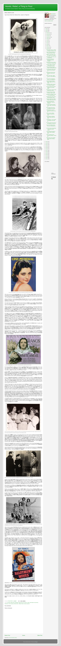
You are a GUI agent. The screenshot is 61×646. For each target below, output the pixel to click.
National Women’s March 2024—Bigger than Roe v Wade (51, 82)
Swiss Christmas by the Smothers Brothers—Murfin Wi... (51, 135)
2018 (47, 148)
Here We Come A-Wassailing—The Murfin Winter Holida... (51, 129)
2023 (47, 141)
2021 (47, 144)
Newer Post (7, 635)
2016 (47, 151)
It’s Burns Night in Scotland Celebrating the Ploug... (50, 65)
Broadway (16, 602)
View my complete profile (49, 20)
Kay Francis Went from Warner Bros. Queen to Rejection (50, 102)
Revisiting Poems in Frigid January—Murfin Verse (50, 92)
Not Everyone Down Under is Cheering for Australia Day (51, 63)
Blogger (36, 641)
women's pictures (27, 603)
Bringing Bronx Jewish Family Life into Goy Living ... (51, 90)
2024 (47, 31)
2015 (47, 153)
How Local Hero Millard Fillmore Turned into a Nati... (50, 114)
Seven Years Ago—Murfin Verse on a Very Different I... (50, 76)
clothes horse (21, 602)
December (48, 32)
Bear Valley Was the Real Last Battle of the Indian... (51, 108)
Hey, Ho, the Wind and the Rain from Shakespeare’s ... (51, 126)
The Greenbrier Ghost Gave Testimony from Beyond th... (51, 70)
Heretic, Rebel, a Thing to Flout (18, 6)
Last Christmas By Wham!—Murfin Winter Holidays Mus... (51, 132)
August (48, 38)
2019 (47, 147)
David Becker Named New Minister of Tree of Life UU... (50, 73)
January (48, 48)
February (48, 47)
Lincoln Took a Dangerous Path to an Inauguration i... (51, 79)
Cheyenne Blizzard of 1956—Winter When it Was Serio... (51, 99)
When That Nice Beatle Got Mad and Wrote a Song (50, 52)
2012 (47, 157)
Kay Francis (36, 602)
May (47, 42)
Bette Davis (12, 602)
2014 (47, 154)
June (47, 41)
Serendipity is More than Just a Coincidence (51, 57)
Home (23, 635)
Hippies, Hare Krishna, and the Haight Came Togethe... (51, 55)
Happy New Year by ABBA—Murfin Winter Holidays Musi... (51, 138)
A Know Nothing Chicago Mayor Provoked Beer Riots (51, 67)
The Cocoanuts (11, 603)
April (47, 44)
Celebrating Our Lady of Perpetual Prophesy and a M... (51, 111)
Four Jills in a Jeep (26, 602)
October (48, 35)
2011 (47, 158)
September (48, 37)
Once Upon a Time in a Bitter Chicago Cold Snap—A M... (51, 50)
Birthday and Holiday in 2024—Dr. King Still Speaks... (51, 95)
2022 (47, 143)
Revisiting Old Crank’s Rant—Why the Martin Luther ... (51, 97)
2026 (47, 28)
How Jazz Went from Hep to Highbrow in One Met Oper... (51, 87)
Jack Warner (32, 602)
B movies (8, 602)
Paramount (6, 603)
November (48, 34)
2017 (47, 150)
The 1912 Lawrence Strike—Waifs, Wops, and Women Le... (51, 105)
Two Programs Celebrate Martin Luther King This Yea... (50, 117)
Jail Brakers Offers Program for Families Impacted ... (51, 85)
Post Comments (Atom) (13, 637)
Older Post (39, 635)
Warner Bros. (16, 603)
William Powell (21, 603)
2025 (47, 30)
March (48, 45)
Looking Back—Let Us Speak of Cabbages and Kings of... (51, 120)
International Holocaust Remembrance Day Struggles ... (50, 60)
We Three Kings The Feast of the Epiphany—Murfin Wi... (51, 123)
